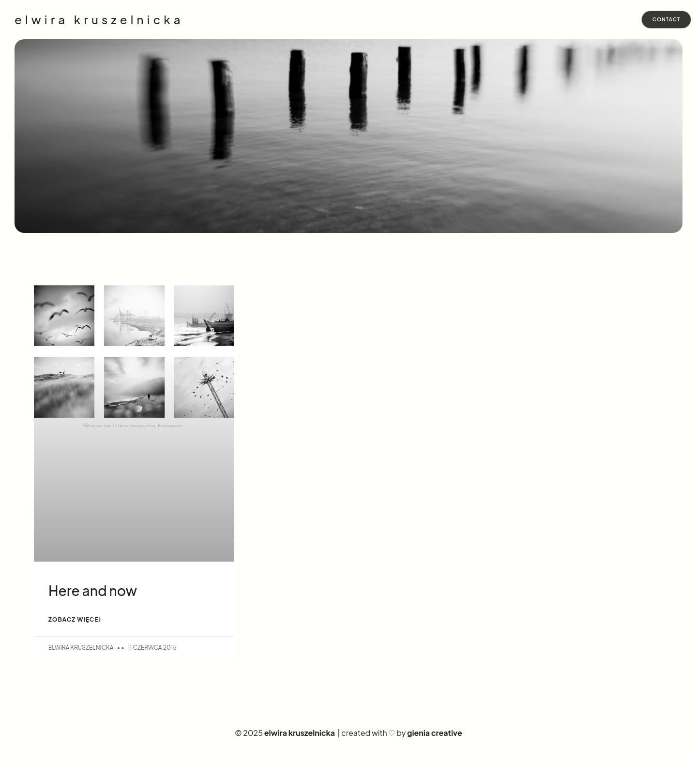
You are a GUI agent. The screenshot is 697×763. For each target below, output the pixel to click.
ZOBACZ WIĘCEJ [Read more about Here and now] (74, 620)
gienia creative (434, 734)
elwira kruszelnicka (99, 20)
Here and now (92, 591)
